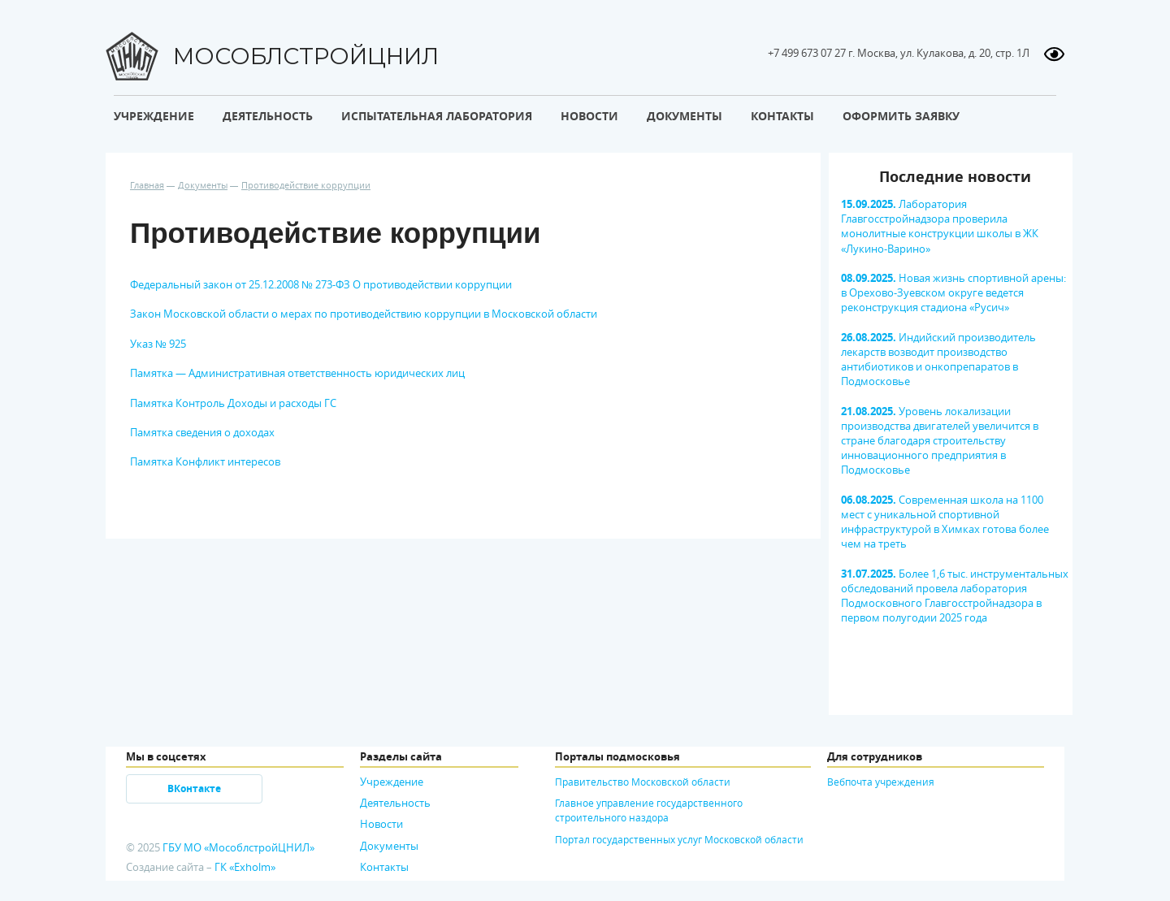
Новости (381, 824)
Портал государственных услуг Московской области (679, 839)
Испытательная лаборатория (436, 115)
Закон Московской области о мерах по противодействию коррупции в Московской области (363, 313)
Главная (147, 185)
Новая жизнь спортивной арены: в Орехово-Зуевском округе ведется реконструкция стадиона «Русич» (953, 292)
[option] (950, 404)
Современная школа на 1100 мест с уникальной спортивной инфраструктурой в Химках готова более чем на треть (945, 522)
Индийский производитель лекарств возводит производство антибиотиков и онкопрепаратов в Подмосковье (938, 359)
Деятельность (395, 802)
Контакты (384, 867)
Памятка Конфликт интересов (205, 461)
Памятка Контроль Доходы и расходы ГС (233, 403)
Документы (203, 185)
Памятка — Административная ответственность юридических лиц (297, 373)
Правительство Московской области (642, 781)
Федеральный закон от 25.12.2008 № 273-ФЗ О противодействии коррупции (321, 284)
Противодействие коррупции (305, 185)
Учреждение (391, 781)
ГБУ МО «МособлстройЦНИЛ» (238, 847)
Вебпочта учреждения (880, 781)
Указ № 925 (158, 343)
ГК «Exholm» (244, 867)
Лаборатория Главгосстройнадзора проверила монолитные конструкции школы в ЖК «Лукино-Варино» (939, 226)
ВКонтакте (194, 788)
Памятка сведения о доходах (202, 432)
